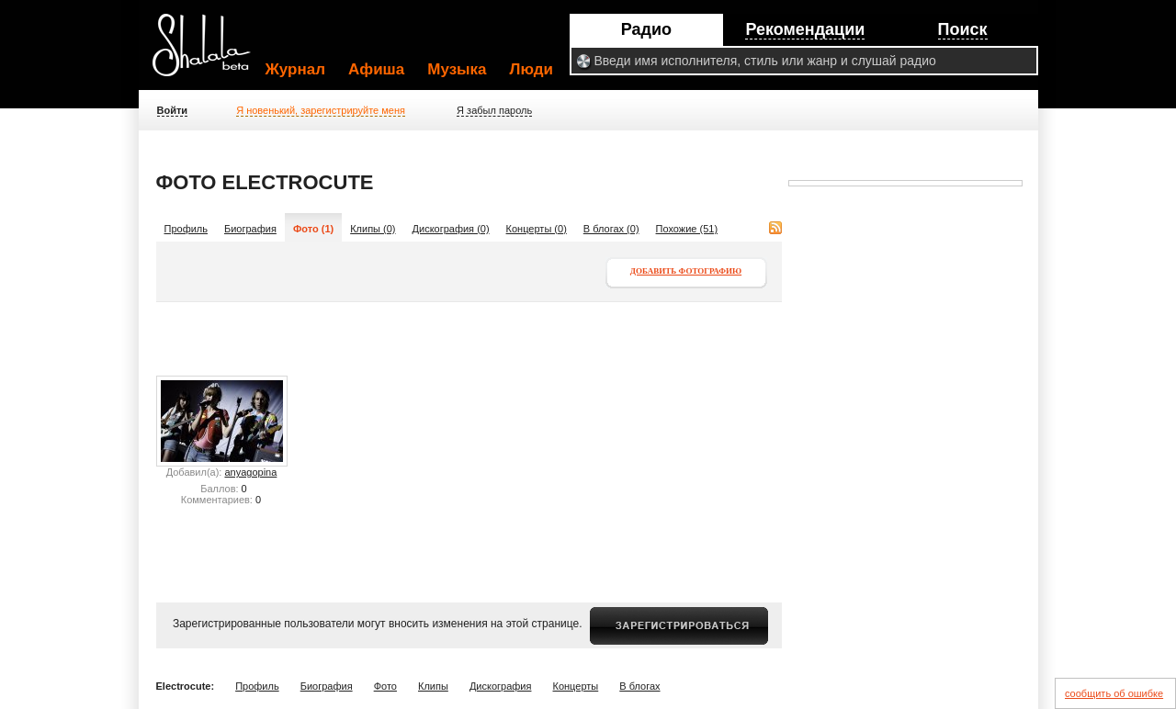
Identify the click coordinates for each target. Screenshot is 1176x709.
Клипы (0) (372, 228)
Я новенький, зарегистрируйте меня (320, 110)
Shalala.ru (209, 52)
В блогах (639, 686)
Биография (250, 228)
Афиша (376, 69)
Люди (531, 69)
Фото (385, 686)
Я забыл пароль (494, 110)
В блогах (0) (611, 228)
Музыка (456, 69)
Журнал (296, 69)
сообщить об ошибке (1114, 693)
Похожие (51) (687, 228)
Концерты (576, 686)
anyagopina (250, 472)
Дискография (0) (451, 228)
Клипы (433, 686)
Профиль (186, 228)
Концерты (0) (536, 228)
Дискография (500, 686)
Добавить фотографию (685, 271)
